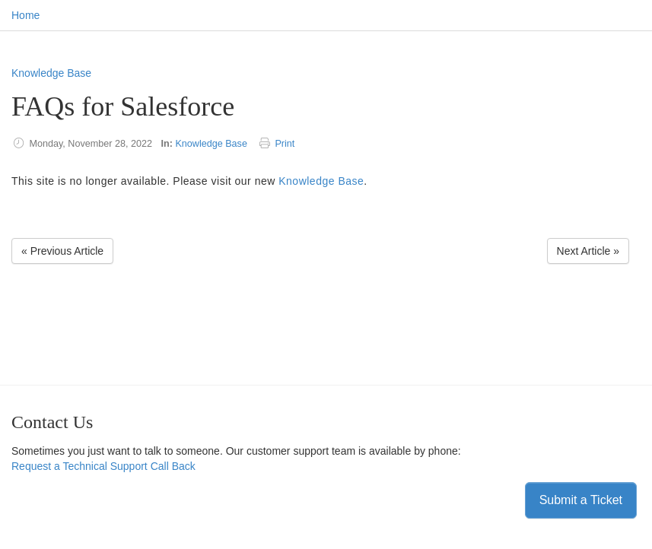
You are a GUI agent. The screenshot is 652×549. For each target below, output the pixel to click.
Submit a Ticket (580, 499)
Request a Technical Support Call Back (103, 466)
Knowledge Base (51, 73)
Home (25, 15)
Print (284, 143)
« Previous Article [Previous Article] (62, 251)
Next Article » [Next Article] (588, 251)
